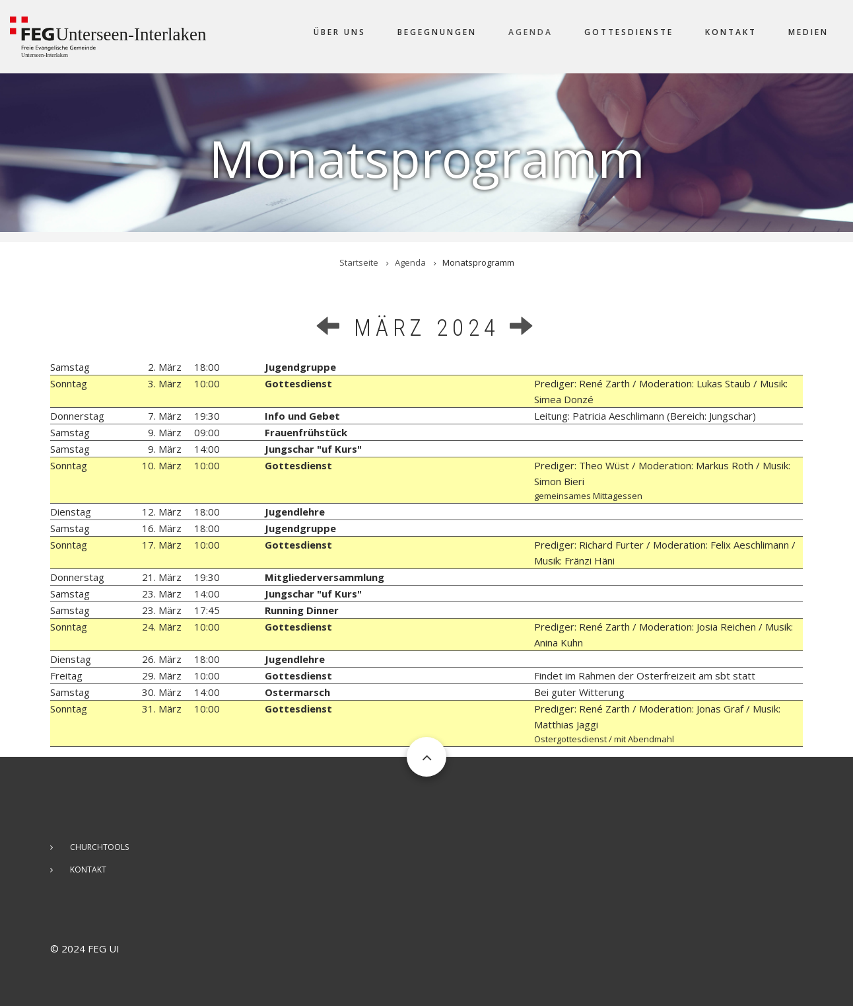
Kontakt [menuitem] (731, 32)
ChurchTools (99, 847)
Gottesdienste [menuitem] (628, 32)
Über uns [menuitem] (340, 32)
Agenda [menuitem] (530, 32)
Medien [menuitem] (808, 32)
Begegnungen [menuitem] (437, 32)
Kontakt (88, 869)
